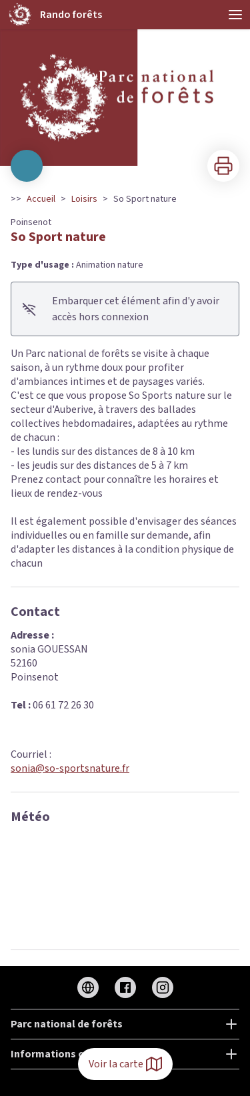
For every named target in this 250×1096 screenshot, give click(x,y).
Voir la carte (125, 1064)
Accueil (41, 199)
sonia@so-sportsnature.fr (70, 768)
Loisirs (84, 199)
